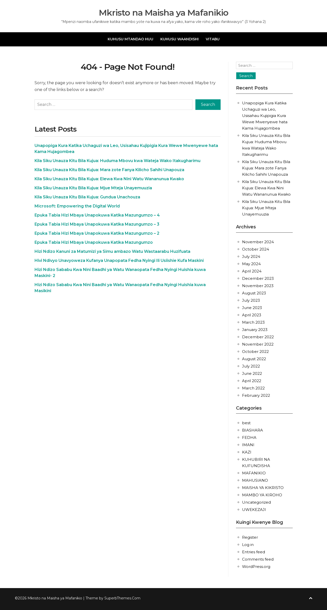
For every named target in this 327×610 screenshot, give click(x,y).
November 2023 (258, 285)
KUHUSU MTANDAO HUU (130, 39)
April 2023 (251, 315)
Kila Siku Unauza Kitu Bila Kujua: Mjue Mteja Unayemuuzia (93, 188)
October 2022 (255, 351)
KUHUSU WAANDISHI (179, 39)
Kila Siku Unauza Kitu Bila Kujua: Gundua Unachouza (87, 197)
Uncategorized (256, 502)
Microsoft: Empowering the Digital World (77, 206)
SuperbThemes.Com (122, 598)
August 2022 (254, 358)
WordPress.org (256, 566)
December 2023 (258, 278)
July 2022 (251, 366)
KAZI (246, 452)
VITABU (213, 39)
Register (250, 537)
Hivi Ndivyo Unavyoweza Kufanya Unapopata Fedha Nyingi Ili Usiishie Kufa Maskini (119, 260)
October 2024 (255, 249)
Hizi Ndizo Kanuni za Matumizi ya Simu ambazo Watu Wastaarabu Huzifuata (112, 251)
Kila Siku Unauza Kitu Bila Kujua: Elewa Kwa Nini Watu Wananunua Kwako (109, 178)
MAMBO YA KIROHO (262, 495)
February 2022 (256, 395)
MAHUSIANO (255, 480)
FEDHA (249, 437)
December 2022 (258, 336)
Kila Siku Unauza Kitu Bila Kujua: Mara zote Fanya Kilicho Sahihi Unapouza (109, 169)
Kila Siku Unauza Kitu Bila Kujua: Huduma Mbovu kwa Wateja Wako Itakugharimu (117, 160)
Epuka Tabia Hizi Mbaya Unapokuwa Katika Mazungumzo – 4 (97, 215)
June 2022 (252, 373)
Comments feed (258, 559)
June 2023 (252, 307)
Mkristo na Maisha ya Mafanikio (163, 13)
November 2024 (258, 241)
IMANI (248, 444)
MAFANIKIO (254, 473)
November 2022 (258, 344)
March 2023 (253, 322)
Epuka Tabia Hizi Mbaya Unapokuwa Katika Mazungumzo (94, 242)
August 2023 (254, 293)
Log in (248, 544)
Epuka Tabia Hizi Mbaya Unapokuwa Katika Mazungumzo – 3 (97, 224)
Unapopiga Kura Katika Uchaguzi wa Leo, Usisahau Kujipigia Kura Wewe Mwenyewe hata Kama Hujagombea (264, 116)
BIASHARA (252, 430)
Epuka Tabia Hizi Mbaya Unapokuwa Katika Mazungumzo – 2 (97, 233)
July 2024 (251, 256)
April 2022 (251, 380)
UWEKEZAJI (254, 509)
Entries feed (253, 552)
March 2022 (253, 388)
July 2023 (251, 300)
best (246, 422)
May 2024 (251, 263)
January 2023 (254, 329)
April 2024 (251, 271)
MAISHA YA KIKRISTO (263, 487)
